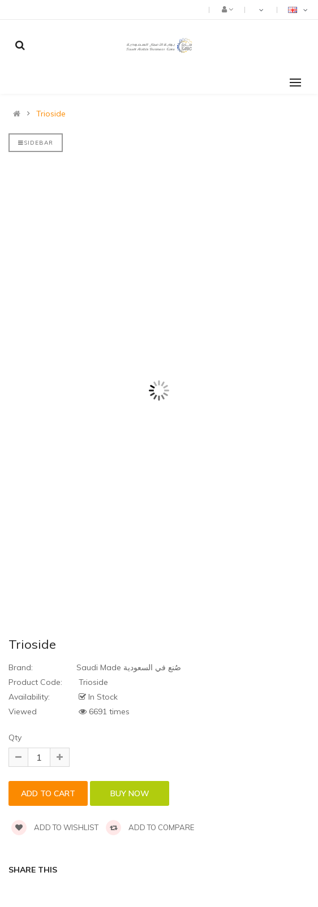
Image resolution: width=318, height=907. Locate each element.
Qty (15, 737)
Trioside (51, 114)
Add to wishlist (54, 827)
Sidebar (35, 142)
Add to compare (150, 827)
